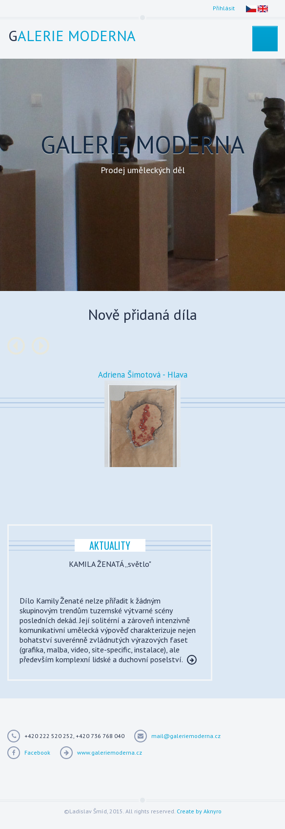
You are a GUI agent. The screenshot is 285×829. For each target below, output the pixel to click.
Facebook (37, 752)
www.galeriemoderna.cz (109, 752)
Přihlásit (224, 8)
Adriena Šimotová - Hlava (142, 374)
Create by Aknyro (199, 811)
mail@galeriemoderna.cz (186, 735)
